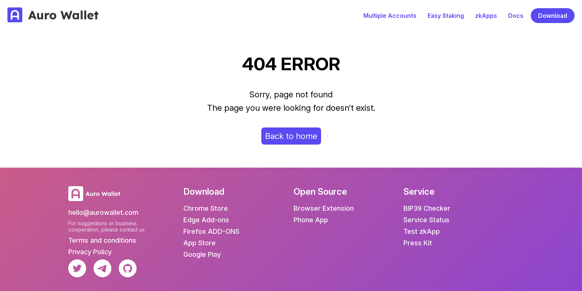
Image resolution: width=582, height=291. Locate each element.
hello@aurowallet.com (103, 212)
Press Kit (417, 243)
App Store (199, 243)
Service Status (426, 220)
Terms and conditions (102, 240)
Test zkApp (421, 231)
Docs (515, 15)
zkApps (486, 15)
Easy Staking (446, 15)
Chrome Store (205, 208)
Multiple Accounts (389, 15)
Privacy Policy (90, 252)
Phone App (311, 220)
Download (552, 15)
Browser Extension (324, 208)
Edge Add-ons (206, 220)
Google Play (202, 254)
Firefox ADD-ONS (211, 231)
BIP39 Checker (426, 208)
